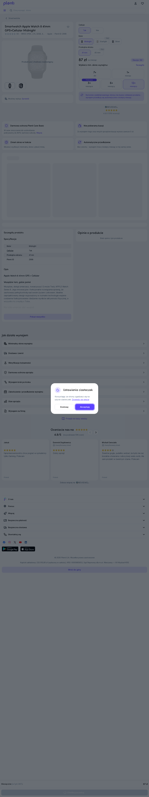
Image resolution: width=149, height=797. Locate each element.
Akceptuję (85, 407)
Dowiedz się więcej (80, 399)
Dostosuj (64, 407)
